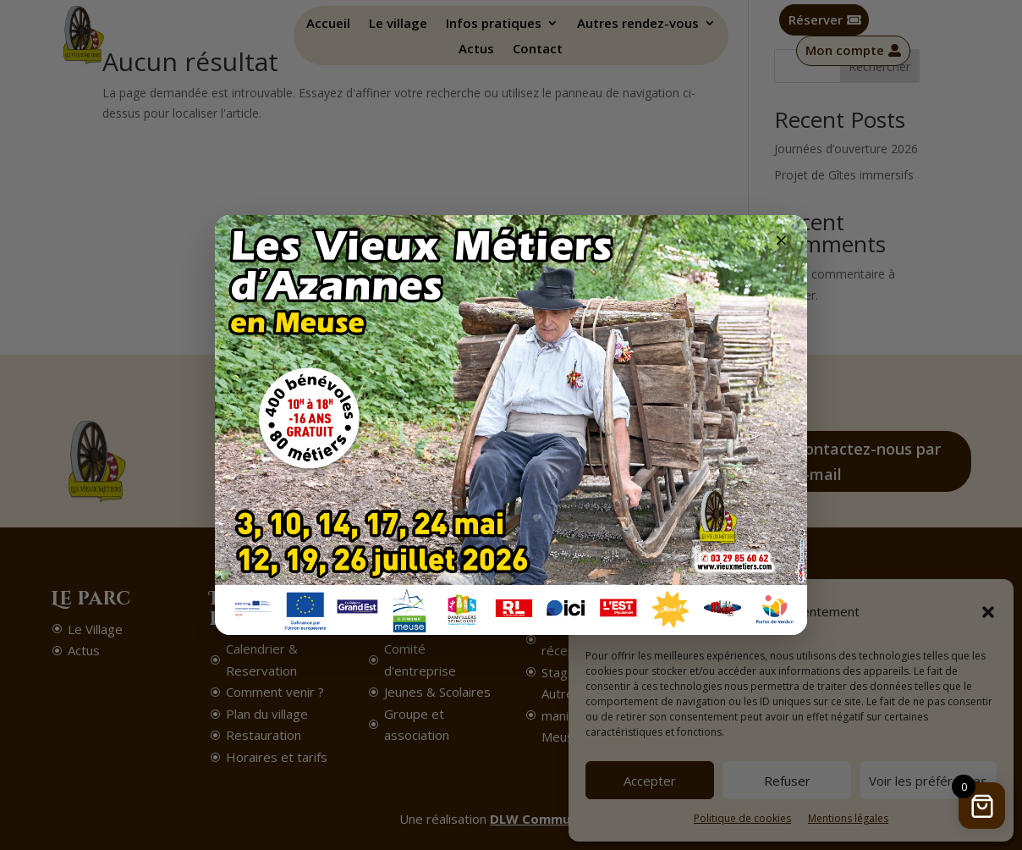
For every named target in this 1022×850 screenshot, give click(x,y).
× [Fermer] (781, 239)
